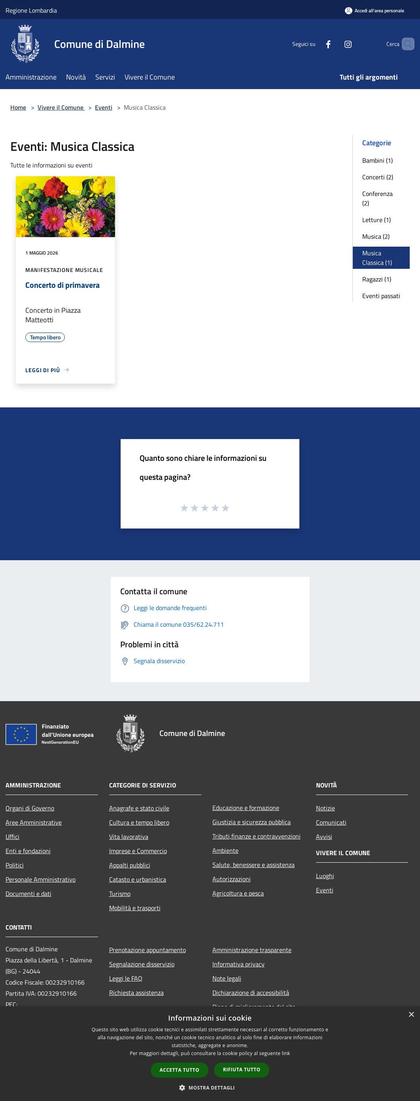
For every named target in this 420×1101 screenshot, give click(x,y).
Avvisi (324, 836)
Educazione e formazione (245, 807)
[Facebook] (315, 43)
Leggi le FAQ (125, 978)
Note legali (226, 978)
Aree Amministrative (34, 822)
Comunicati (331, 822)
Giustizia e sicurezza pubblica (251, 822)
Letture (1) (376, 219)
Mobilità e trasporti (135, 908)
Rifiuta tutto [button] (242, 1069)
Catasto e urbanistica (137, 879)
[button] (210, 1087)
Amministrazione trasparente (251, 950)
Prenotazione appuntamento (147, 950)
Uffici (12, 836)
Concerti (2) (377, 177)
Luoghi (325, 875)
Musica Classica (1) (377, 257)
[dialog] (210, 1053)
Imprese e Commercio (138, 851)
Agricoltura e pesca (238, 893)
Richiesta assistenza (136, 992)
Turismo (120, 893)
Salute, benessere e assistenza (253, 864)
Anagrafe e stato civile (139, 808)
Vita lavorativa (128, 836)
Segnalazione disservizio (141, 964)
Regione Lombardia (31, 10)
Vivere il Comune (61, 107)
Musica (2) (376, 236)
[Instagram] (334, 43)
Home (18, 107)
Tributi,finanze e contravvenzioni (256, 836)
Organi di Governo (30, 808)
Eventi (103, 107)
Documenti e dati (28, 893)
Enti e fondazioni (28, 851)
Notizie (325, 808)
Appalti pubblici (129, 865)
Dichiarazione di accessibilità (250, 992)
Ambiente (225, 850)
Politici (15, 865)
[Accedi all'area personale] (374, 10)
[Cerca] (404, 43)
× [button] (411, 1015)
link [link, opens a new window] (286, 1053)
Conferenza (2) (377, 198)
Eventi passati (381, 295)
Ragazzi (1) (376, 279)
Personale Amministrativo (41, 879)
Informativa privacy (238, 964)
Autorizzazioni (231, 879)
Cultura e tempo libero (139, 822)
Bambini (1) (377, 160)
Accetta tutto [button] (179, 1070)
